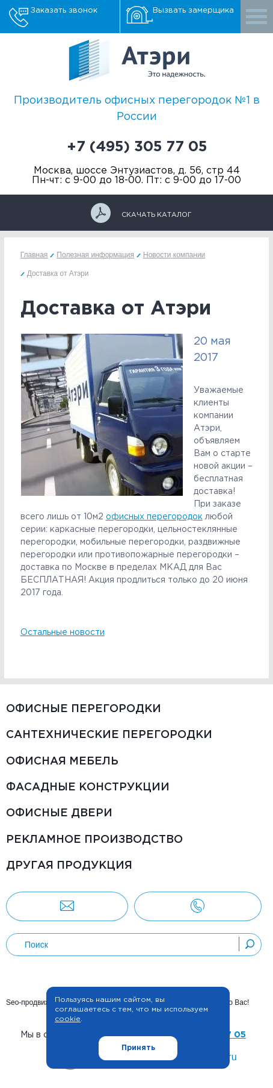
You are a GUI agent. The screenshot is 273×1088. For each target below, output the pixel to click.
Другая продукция (69, 866)
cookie (68, 1019)
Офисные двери (59, 813)
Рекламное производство (94, 840)
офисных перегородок (154, 517)
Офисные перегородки (83, 709)
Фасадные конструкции (88, 787)
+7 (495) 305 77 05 (137, 147)
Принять (138, 1048)
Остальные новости (62, 632)
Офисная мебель (62, 761)
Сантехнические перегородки (109, 735)
